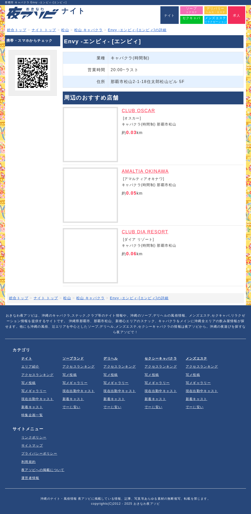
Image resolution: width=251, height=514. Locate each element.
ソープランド (73, 358)
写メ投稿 (28, 383)
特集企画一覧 (32, 415)
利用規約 (28, 462)
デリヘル (110, 358)
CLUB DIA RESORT (145, 231)
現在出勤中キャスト (37, 399)
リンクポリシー (33, 437)
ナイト (26, 358)
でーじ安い (71, 407)
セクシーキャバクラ (161, 358)
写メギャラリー (33, 391)
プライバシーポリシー (39, 453)
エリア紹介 (30, 366)
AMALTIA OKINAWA (145, 171)
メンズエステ (196, 358)
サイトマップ (32, 445)
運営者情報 (30, 478)
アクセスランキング (37, 375)
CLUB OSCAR (138, 110)
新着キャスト (32, 407)
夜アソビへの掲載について (43, 470)
